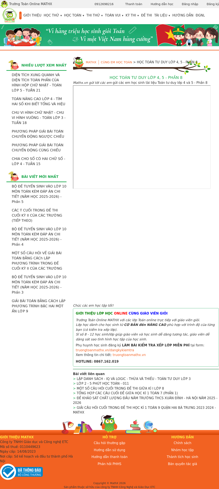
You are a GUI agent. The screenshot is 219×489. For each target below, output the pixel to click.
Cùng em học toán (116, 62)
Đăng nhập (190, 4)
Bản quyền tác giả (182, 464)
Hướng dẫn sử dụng (109, 450)
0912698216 (104, 4)
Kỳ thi (131, 15)
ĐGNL (200, 15)
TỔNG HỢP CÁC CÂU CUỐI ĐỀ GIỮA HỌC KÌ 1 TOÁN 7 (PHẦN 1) (127, 393)
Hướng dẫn (183, 15)
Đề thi (146, 15)
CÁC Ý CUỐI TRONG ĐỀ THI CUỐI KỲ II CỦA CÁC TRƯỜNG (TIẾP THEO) (37, 215)
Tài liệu (160, 15)
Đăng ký (213, 4)
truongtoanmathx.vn (129, 355)
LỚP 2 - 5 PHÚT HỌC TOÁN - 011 (103, 384)
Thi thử (93, 15)
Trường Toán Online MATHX (26, 4)
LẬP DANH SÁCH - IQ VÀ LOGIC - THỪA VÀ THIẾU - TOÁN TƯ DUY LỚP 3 (134, 379)
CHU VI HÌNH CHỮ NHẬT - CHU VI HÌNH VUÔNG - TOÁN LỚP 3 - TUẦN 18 (39, 118)
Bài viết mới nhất (39, 177)
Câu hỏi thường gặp (109, 443)
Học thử (51, 15)
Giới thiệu (32, 15)
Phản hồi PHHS (109, 464)
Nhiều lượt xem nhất (44, 65)
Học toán (72, 15)
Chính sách (182, 443)
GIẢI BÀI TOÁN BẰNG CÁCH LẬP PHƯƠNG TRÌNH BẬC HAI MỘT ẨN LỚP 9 (38, 306)
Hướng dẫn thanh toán (110, 457)
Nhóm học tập (182, 450)
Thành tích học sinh (182, 457)
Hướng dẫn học (162, 4)
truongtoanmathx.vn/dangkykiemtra (105, 350)
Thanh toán (133, 4)
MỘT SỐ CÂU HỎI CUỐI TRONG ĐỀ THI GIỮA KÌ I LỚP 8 (120, 388)
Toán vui (113, 15)
